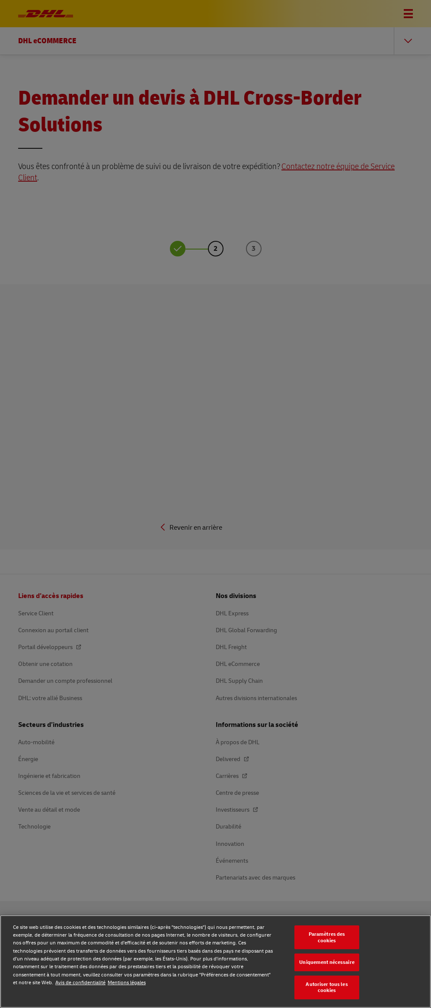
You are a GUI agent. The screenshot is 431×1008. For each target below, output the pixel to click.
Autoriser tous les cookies (327, 987)
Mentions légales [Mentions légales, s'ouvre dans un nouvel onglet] (127, 982)
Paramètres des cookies (327, 937)
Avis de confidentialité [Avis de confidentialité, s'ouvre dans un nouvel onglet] (80, 982)
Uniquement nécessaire (326, 962)
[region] (215, 961)
